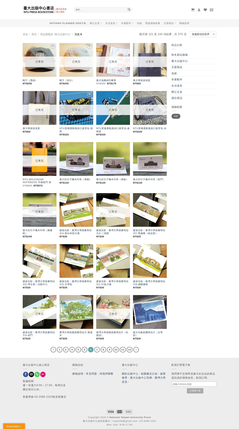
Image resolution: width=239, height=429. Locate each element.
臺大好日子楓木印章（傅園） (75, 179)
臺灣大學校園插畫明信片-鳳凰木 (76, 334)
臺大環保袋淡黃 (32, 128)
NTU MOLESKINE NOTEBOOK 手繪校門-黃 (37, 181)
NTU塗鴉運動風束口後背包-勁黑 (76, 130)
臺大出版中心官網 (141, 377)
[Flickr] (43, 374)
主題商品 (170, 23)
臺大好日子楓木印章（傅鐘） (112, 179)
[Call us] (37, 374)
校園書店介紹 (149, 373)
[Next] (136, 349)
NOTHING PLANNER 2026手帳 (68, 23)
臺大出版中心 (180, 61)
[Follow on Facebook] (25, 374)
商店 (34, 34)
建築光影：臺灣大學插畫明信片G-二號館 (112, 232)
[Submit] (129, 9)
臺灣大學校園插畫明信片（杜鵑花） (112, 334)
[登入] (199, 9)
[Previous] (53, 349)
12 (129, 349)
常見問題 (91, 373)
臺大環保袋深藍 (141, 80)
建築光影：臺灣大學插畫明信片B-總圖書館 (149, 283)
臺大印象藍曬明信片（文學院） (148, 334)
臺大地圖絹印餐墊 (106, 80)
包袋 (139, 23)
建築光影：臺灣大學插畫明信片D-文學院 (75, 283)
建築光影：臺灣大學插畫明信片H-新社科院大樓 (75, 232)
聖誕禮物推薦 (152, 23)
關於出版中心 (130, 373)
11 (122, 349)
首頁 (25, 34)
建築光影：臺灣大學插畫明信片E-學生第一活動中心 (39, 283)
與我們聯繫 (107, 373)
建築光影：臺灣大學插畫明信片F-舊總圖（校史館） (149, 232)
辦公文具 (96, 23)
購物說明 (184, 23)
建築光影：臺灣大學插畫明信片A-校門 (39, 334)
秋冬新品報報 (180, 54)
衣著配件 (127, 23)
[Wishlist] (205, 9)
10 (116, 349)
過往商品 (177, 98)
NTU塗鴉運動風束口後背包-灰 (149, 128)
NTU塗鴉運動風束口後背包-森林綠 (113, 130)
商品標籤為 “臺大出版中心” (55, 34)
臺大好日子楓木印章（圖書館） (37, 232)
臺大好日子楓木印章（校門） (149, 179)
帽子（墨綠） (30, 80)
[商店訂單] (203, 34)
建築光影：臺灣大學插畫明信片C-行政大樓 (112, 283)
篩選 (176, 116)
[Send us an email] (31, 374)
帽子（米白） (66, 80)
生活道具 (112, 23)
